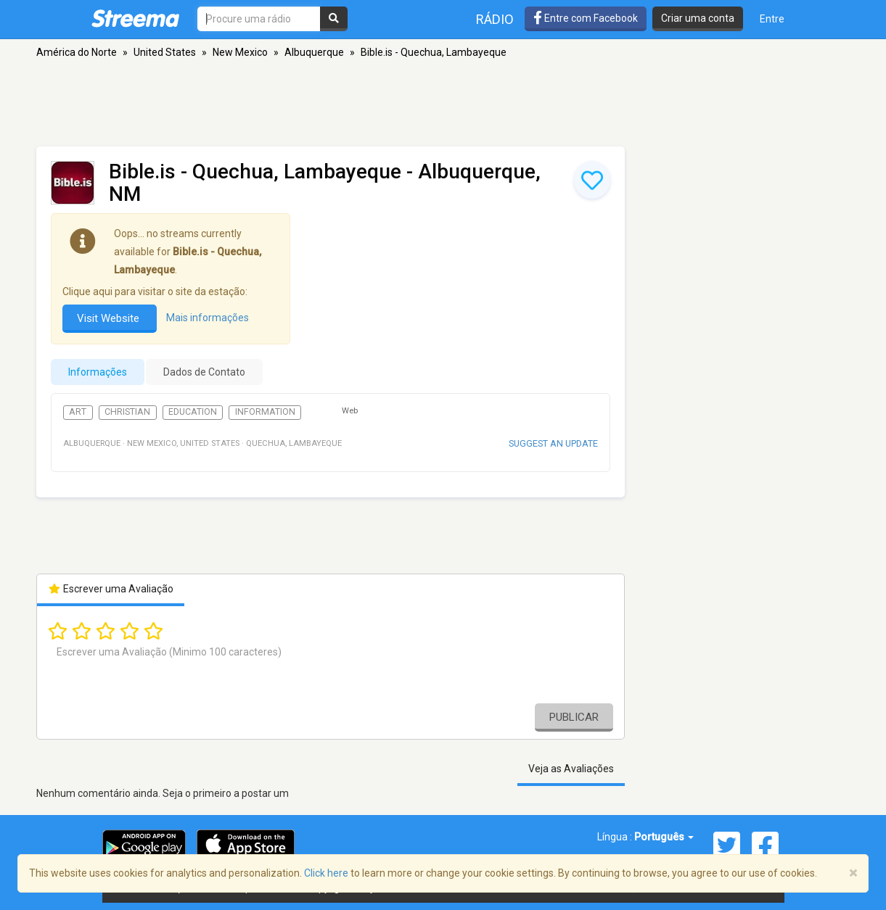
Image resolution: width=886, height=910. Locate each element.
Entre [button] (772, 19)
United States (165, 52)
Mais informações (207, 317)
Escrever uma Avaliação (110, 589)
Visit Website (109, 318)
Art (77, 412)
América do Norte (76, 52)
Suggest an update (553, 443)
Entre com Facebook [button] (585, 18)
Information (265, 412)
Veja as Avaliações (571, 768)
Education (192, 412)
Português (664, 837)
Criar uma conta (697, 18)
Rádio (495, 19)
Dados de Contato (204, 372)
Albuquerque (314, 52)
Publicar (574, 717)
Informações (97, 372)
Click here (326, 873)
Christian (127, 412)
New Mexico (240, 52)
